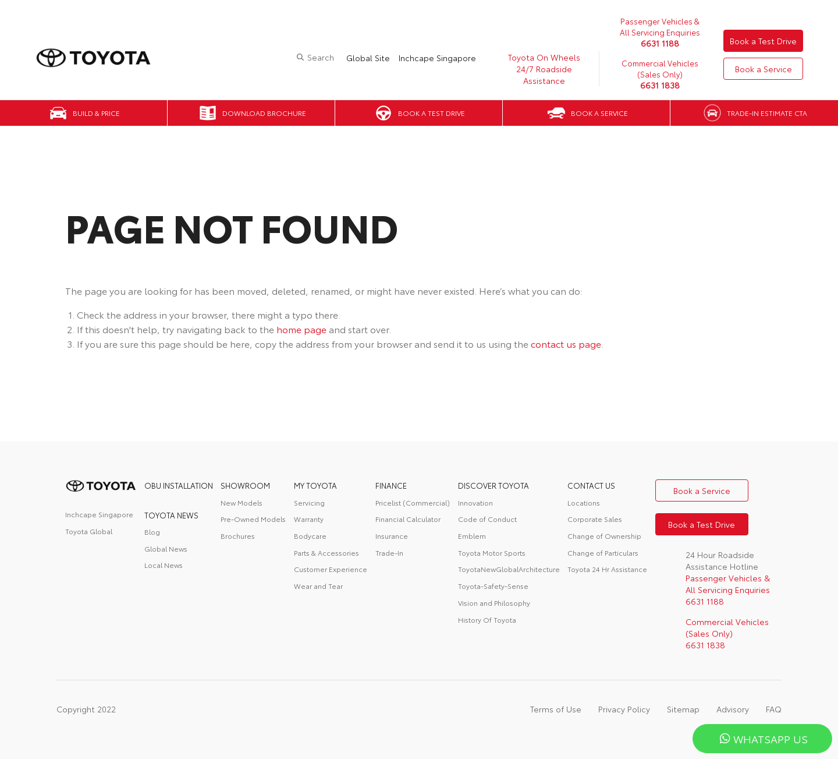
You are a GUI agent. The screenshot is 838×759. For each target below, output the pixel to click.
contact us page (566, 343)
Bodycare (310, 536)
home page (301, 329)
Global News (165, 548)
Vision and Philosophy (494, 603)
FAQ (774, 709)
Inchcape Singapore (437, 57)
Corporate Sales (594, 519)
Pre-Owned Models (253, 519)
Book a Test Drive (763, 41)
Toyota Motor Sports (491, 552)
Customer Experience (330, 569)
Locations (583, 502)
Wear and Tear (318, 586)
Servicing (309, 502)
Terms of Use (555, 709)
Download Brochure (264, 113)
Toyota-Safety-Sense (493, 586)
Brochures (238, 536)
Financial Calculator (408, 519)
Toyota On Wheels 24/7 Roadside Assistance (544, 68)
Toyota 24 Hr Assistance (607, 569)
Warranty (309, 519)
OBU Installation (178, 485)
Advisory (732, 709)
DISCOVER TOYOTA (493, 485)
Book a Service (763, 69)
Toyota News (171, 515)
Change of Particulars (602, 552)
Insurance (391, 536)
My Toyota (315, 485)
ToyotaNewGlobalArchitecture (509, 569)
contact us (591, 485)
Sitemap (683, 709)
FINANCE (391, 485)
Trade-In (389, 552)
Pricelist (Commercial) (412, 502)
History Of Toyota (487, 619)
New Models (241, 502)
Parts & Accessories (326, 552)
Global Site (368, 57)
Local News (163, 565)
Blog (152, 531)
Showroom (245, 485)
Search (320, 57)
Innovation (475, 502)
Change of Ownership (604, 536)
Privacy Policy (624, 709)
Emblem (472, 536)
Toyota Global (88, 531)
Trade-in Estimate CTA (767, 113)
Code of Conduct (487, 519)
